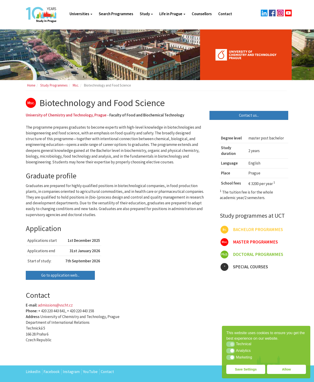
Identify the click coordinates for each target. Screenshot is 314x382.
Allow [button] (286, 369)
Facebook (52, 371)
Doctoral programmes (252, 254)
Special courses (244, 267)
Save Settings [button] (246, 369)
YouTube (90, 371)
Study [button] (146, 13)
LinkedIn (33, 371)
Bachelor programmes (252, 230)
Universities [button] (81, 13)
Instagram (71, 371)
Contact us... (249, 115)
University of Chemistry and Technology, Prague (66, 115)
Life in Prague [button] (172, 13)
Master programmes (249, 242)
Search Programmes (116, 13)
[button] (230, 344)
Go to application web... (60, 275)
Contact (225, 13)
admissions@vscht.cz (55, 305)
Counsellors (202, 13)
